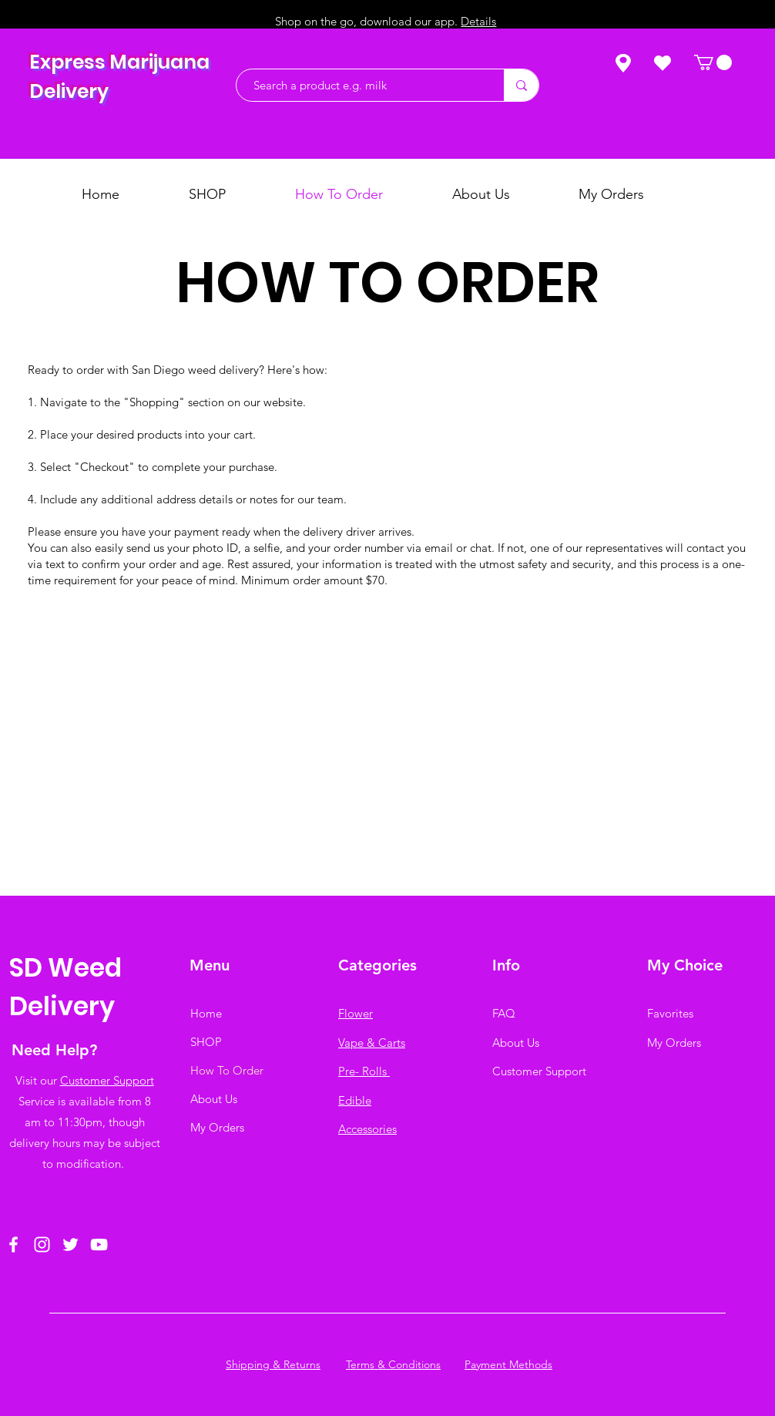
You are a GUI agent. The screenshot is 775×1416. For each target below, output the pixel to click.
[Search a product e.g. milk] (362, 85)
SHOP (206, 1041)
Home (206, 1013)
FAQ (503, 1013)
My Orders (217, 1127)
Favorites (670, 1013)
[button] (713, 62)
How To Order (226, 1070)
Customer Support (107, 1080)
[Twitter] (70, 1244)
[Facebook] (13, 1244)
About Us (213, 1098)
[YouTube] (99, 1244)
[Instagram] (42, 1244)
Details (478, 21)
